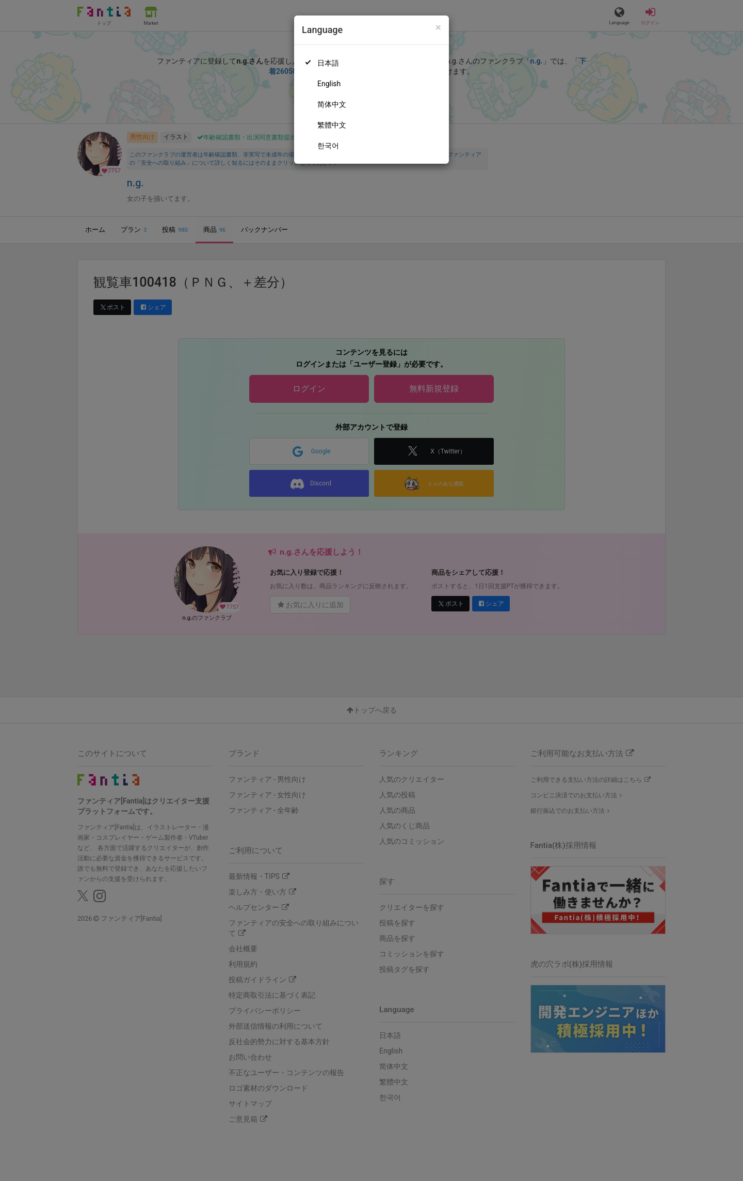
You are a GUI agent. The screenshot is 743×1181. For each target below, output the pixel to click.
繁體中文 (331, 125)
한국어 (328, 145)
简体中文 (331, 104)
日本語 (328, 63)
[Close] (438, 27)
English (329, 84)
